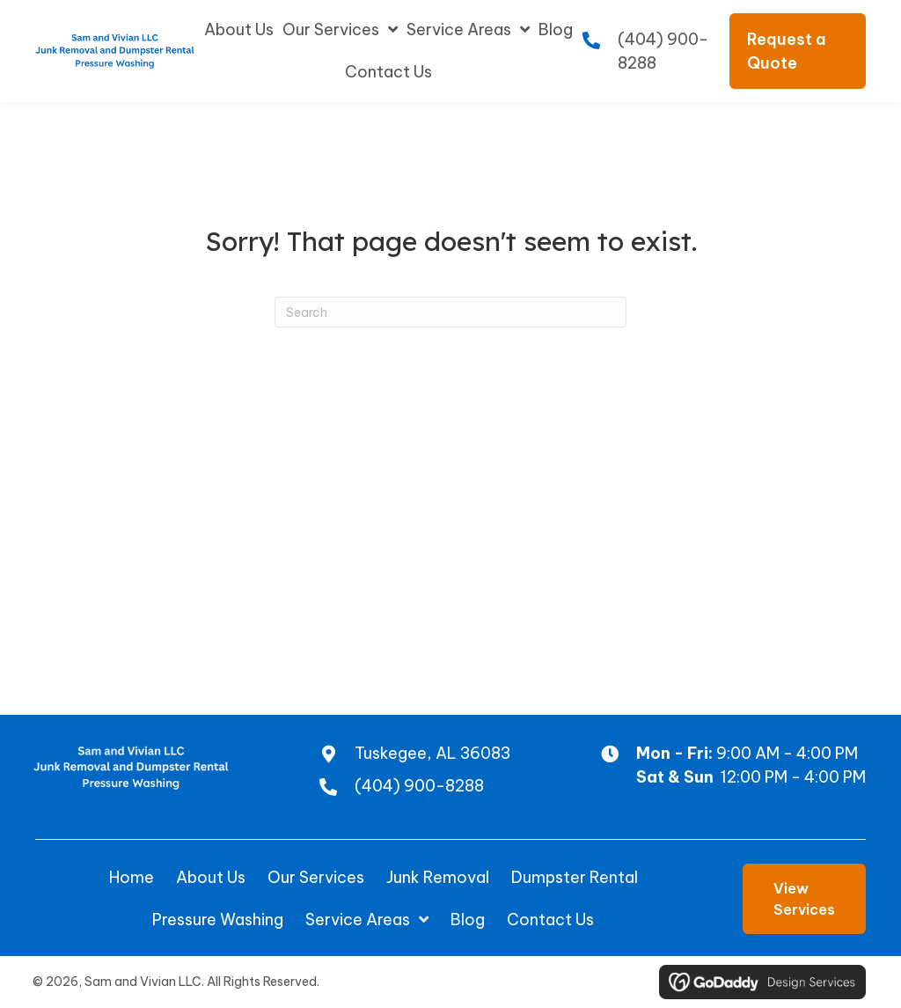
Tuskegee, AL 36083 (431, 753)
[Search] (450, 312)
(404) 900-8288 (418, 786)
